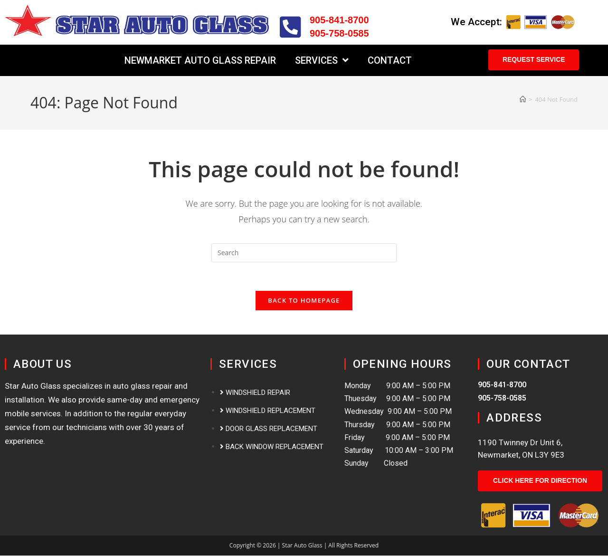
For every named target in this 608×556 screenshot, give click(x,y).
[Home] (523, 99)
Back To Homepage (304, 301)
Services (322, 60)
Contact (390, 60)
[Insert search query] (304, 252)
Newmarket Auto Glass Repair (200, 60)
